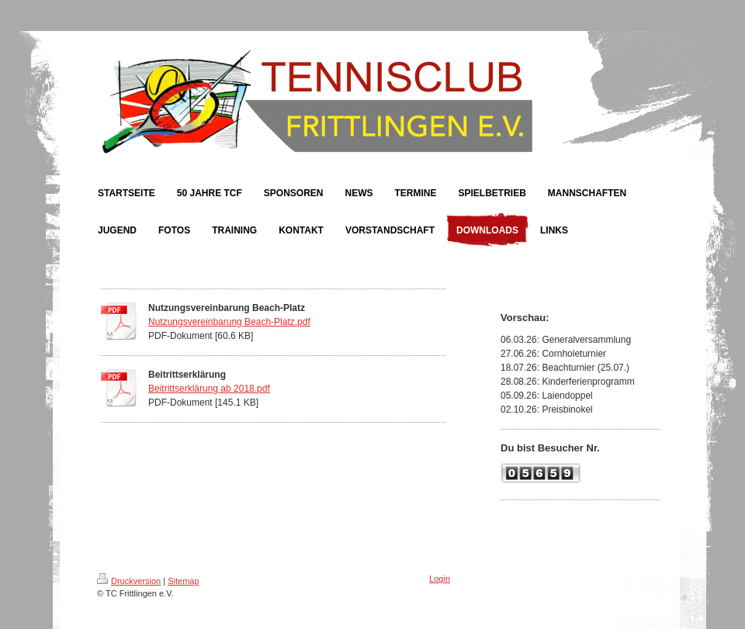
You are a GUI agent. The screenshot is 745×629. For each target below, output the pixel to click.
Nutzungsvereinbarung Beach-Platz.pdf (229, 321)
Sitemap (183, 581)
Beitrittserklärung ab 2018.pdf (209, 388)
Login (439, 578)
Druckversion (129, 581)
